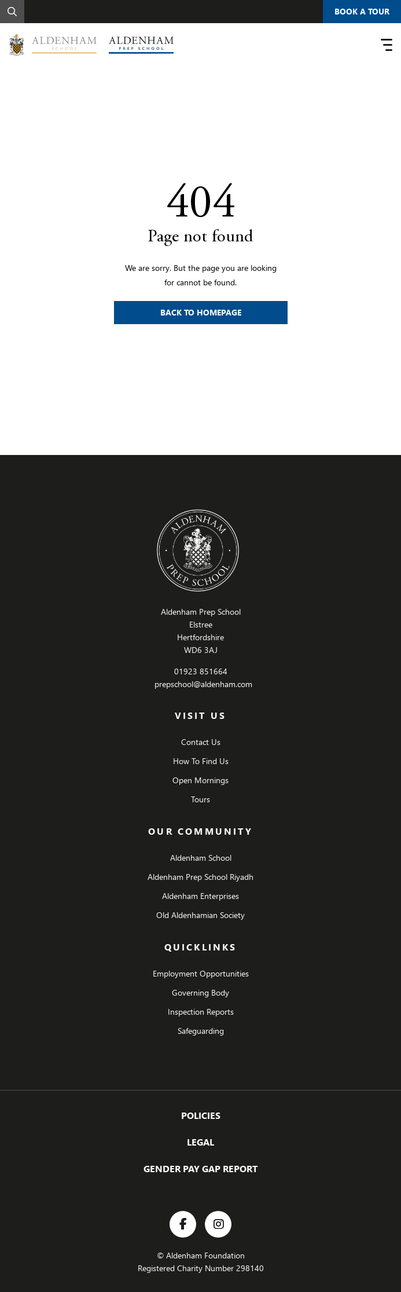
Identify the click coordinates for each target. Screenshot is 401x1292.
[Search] (12, 11)
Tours (200, 799)
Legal (200, 1142)
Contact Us (200, 741)
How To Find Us (201, 760)
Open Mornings (200, 780)
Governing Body (200, 992)
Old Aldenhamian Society (200, 914)
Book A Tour (361, 11)
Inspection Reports (201, 1011)
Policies (200, 1115)
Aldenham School (200, 857)
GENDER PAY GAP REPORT (200, 1168)
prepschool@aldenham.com (203, 683)
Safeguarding (201, 1030)
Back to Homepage (200, 312)
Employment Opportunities (201, 973)
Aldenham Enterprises (200, 895)
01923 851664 (200, 671)
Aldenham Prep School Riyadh (200, 876)
